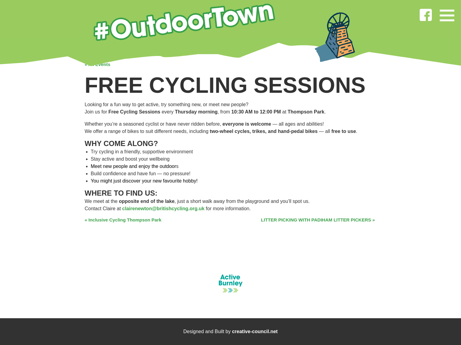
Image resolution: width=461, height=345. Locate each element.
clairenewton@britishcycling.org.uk (163, 208)
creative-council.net (254, 331)
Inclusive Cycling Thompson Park (123, 219)
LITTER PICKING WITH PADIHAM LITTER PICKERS (318, 219)
